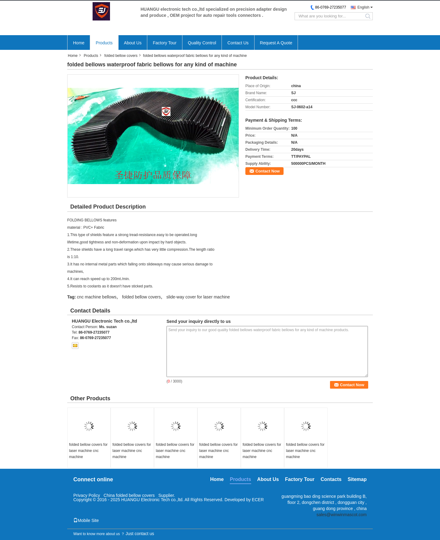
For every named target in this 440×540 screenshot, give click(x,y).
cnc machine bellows (96, 296)
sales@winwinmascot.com (342, 514)
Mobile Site (86, 520)
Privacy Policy (86, 495)
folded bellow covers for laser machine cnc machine (88, 450)
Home (78, 42)
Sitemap (357, 479)
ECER (258, 499)
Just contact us (140, 533)
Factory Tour (165, 42)
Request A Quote (276, 42)
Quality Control (202, 42)
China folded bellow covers (130, 495)
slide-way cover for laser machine (198, 296)
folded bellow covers (121, 56)
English (363, 7)
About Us (133, 42)
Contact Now (267, 171)
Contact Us (237, 42)
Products (104, 42)
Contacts (331, 479)
